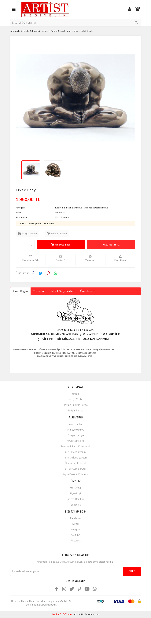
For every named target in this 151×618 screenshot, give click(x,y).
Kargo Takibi (75, 399)
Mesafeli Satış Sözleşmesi (75, 446)
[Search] (75, 22)
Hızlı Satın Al (111, 244)
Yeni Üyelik (75, 488)
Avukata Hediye (75, 441)
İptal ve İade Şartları (75, 457)
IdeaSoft (56, 614)
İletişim (75, 394)
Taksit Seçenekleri (62, 291)
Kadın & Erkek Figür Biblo (68, 207)
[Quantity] (25, 244)
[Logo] (45, 9)
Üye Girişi (75, 493)
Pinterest (75, 540)
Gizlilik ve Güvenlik (75, 452)
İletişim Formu (75, 410)
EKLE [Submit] (132, 571)
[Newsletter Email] (66, 571)
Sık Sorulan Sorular (75, 469)
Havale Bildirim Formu (75, 405)
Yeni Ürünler (75, 424)
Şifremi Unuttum (75, 499)
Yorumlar (39, 291)
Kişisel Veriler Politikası (75, 474)
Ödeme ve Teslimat (75, 463)
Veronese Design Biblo (96, 207)
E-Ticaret (67, 614)
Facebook (75, 518)
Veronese (60, 212)
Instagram (75, 529)
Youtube (75, 535)
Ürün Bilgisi (20, 291)
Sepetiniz (76, 504)
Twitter (75, 524)
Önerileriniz (87, 291)
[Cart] (137, 9)
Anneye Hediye (75, 429)
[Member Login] (129, 9)
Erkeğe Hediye (76, 435)
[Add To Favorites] (31, 260)
